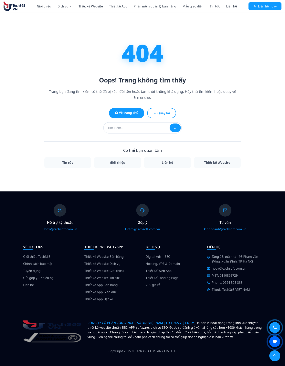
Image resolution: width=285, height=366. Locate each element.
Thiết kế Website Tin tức (102, 278)
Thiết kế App (118, 6)
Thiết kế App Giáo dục (100, 292)
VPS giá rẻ (153, 285)
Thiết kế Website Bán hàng (104, 256)
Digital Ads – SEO (158, 256)
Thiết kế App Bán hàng (101, 285)
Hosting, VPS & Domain (163, 264)
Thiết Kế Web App (159, 271)
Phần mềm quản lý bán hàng (155, 6)
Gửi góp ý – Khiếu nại (38, 278)
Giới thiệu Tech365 (36, 256)
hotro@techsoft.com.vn (229, 268)
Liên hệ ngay (265, 6)
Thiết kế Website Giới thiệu (104, 271)
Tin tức (215, 6)
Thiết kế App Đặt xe (98, 299)
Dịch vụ (65, 6)
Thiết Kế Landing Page (162, 278)
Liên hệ (231, 6)
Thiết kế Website (91, 6)
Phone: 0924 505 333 (227, 282)
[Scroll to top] (274, 355)
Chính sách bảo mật (37, 264)
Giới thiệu (44, 6)
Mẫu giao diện (193, 6)
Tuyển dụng (32, 271)
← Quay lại (161, 113)
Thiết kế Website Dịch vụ (102, 264)
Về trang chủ (126, 113)
